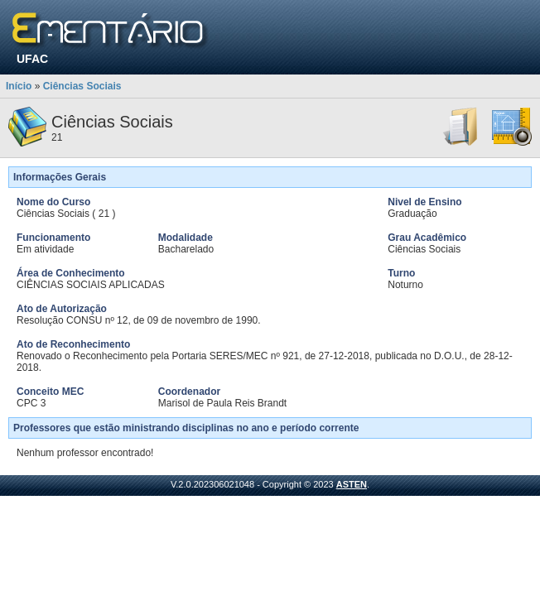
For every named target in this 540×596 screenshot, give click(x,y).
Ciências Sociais (82, 86)
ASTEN (351, 484)
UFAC (32, 58)
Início (18, 86)
